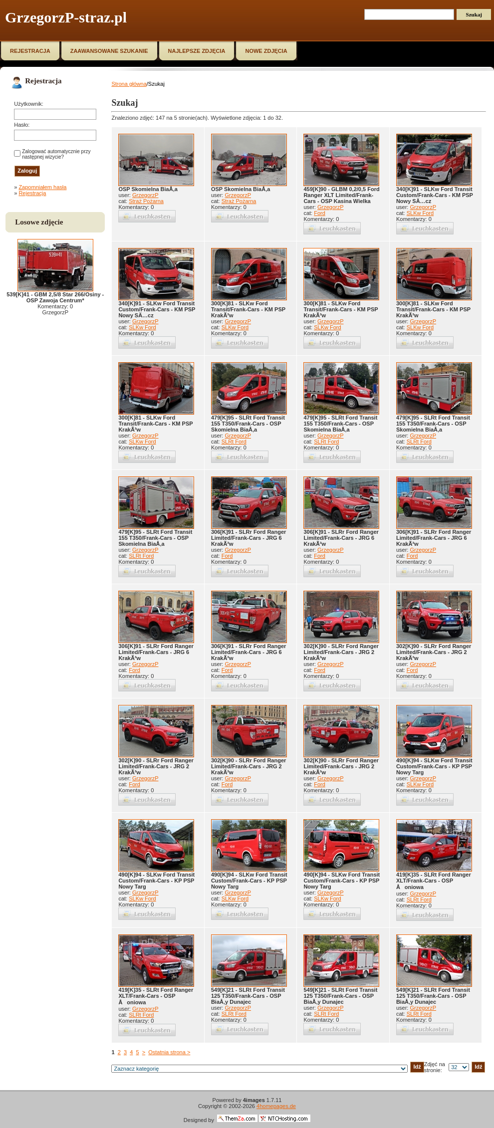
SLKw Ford (420, 213)
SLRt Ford (234, 442)
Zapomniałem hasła (42, 187)
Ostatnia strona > (169, 1052)
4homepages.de (276, 1106)
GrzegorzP (145, 195)
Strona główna (128, 84)
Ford (319, 213)
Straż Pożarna (146, 201)
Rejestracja (32, 193)
